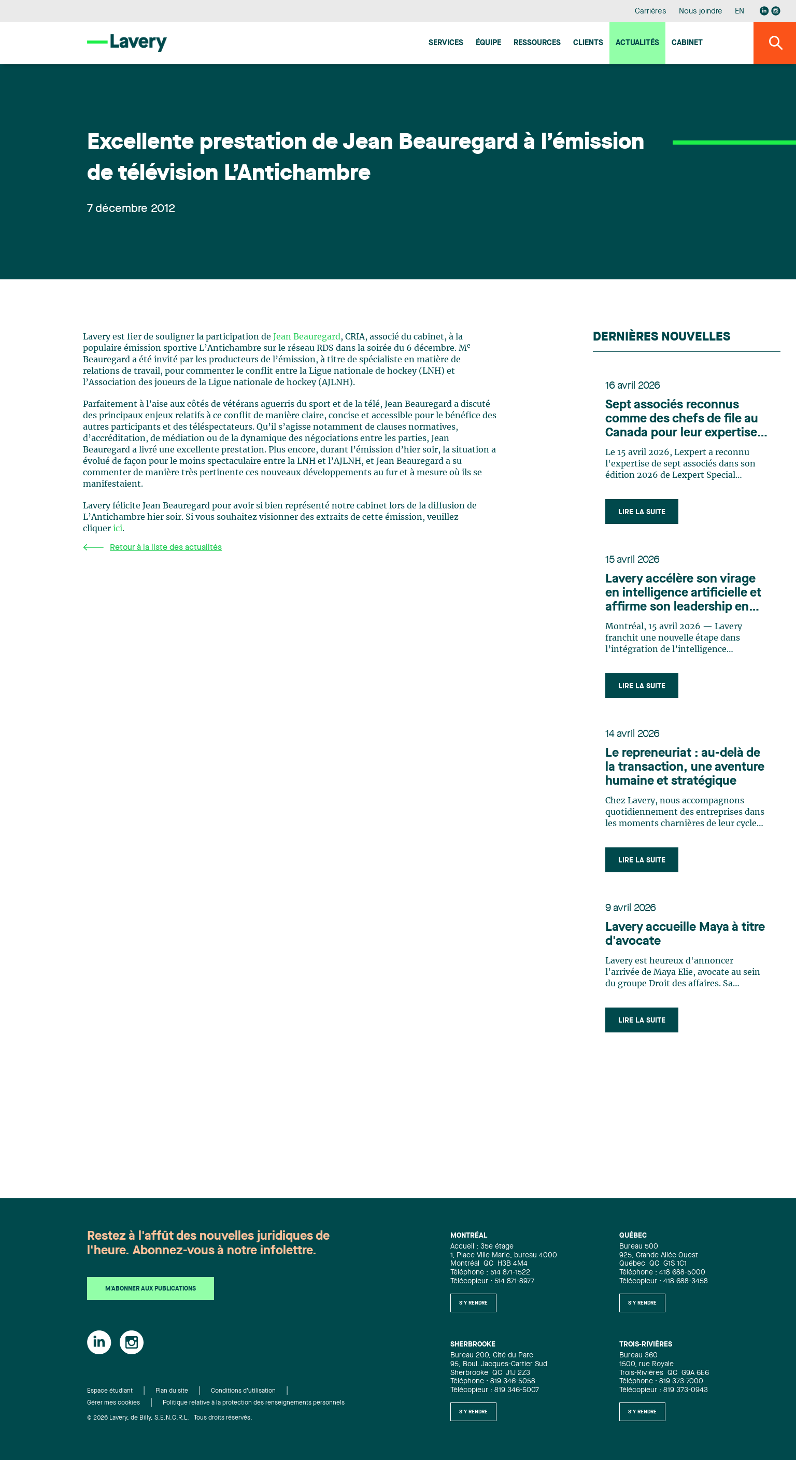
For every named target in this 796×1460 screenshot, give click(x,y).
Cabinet (687, 43)
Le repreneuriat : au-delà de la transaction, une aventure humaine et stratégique (684, 767)
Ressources (537, 43)
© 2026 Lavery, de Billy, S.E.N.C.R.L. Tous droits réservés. (169, 1418)
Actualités (637, 43)
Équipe (488, 43)
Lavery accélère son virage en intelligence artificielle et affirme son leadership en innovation (683, 594)
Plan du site (171, 1391)
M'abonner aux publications (150, 1289)
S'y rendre (473, 1303)
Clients (588, 43)
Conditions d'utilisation (243, 1391)
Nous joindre (700, 12)
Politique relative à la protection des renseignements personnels (254, 1403)
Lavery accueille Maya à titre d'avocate (685, 935)
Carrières (650, 12)
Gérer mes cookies (113, 1403)
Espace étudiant (110, 1391)
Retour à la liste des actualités (152, 547)
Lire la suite (641, 512)
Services (446, 43)
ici (117, 529)
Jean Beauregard (306, 337)
